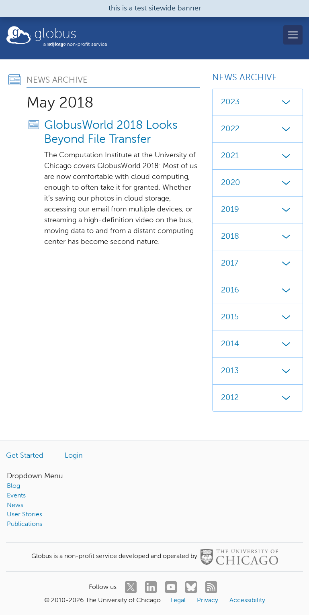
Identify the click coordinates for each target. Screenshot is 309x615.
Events (16, 496)
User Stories (24, 514)
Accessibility (247, 600)
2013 (257, 371)
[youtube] (171, 587)
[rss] (211, 587)
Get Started (24, 455)
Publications (24, 524)
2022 (257, 129)
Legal (178, 600)
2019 (257, 210)
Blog (13, 486)
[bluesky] (191, 587)
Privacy (207, 600)
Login (74, 455)
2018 (257, 237)
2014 (257, 344)
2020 (257, 183)
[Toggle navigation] (293, 35)
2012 (257, 398)
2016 (257, 290)
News (15, 505)
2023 (257, 102)
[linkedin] (151, 587)
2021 (257, 156)
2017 (257, 264)
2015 (257, 317)
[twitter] (131, 587)
